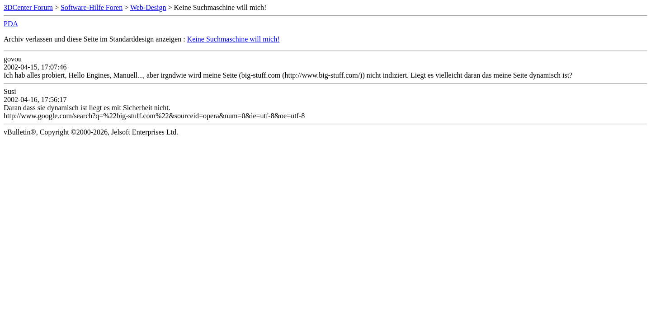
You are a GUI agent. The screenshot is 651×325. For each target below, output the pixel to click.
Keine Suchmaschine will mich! (233, 39)
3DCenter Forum (28, 7)
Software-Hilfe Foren (92, 7)
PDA (11, 24)
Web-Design (148, 7)
